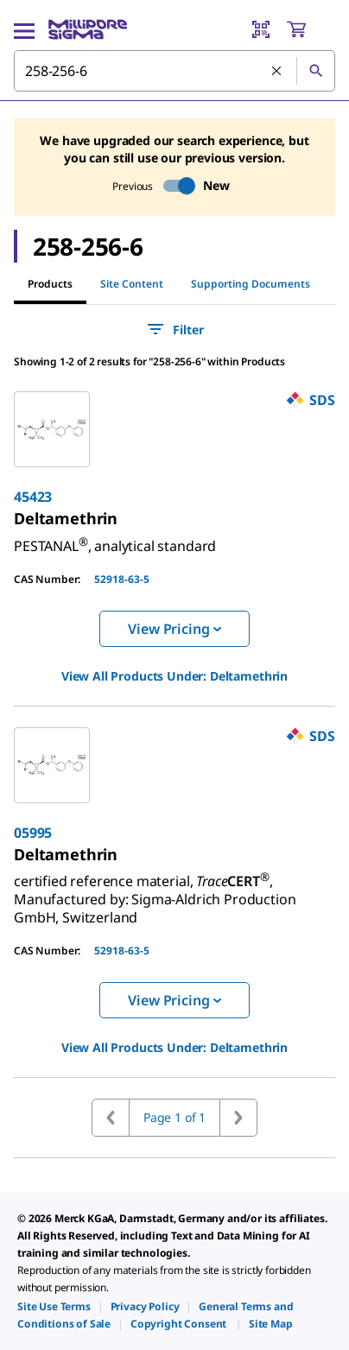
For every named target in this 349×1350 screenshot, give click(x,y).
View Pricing (174, 628)
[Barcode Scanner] (261, 29)
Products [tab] (50, 283)
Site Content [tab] (131, 283)
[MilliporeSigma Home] (87, 29)
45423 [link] (33, 496)
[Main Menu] (24, 29)
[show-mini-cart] (310, 29)
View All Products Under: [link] (174, 676)
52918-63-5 (121, 579)
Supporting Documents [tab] (250, 283)
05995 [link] (33, 832)
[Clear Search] (277, 72)
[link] (65, 518)
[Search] (315, 71)
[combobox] (174, 70)
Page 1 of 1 (174, 1117)
